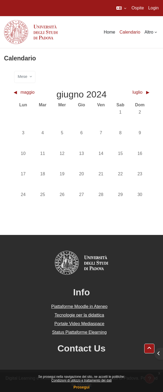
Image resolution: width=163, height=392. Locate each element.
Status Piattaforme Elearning (79, 332)
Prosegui (81, 387)
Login (153, 8)
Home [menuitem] (109, 32)
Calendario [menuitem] (130, 32)
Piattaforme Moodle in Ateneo (79, 306)
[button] (121, 8)
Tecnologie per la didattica (79, 315)
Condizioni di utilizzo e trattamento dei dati (81, 380)
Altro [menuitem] (149, 32)
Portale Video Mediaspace (79, 323)
